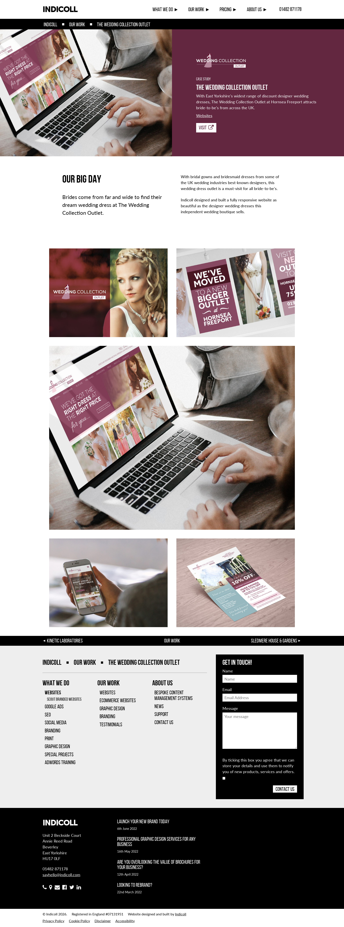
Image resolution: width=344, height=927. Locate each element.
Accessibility (125, 920)
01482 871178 (290, 9)
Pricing (225, 9)
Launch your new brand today (143, 821)
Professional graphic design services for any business (156, 841)
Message (230, 708)
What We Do (162, 9)
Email (227, 689)
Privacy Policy (53, 920)
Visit (206, 127)
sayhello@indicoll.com (61, 874)
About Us (254, 9)
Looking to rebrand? (134, 885)
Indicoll (50, 24)
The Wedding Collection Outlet (123, 24)
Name (227, 671)
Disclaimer (103, 920)
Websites (204, 115)
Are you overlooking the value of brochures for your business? (158, 864)
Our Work (196, 9)
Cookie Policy (79, 920)
